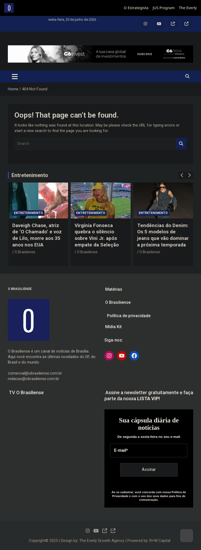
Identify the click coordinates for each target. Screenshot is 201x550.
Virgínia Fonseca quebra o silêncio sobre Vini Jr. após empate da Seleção (97, 235)
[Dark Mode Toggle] (186, 535)
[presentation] (182, 175)
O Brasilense (25, 252)
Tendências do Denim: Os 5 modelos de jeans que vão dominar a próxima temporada (163, 235)
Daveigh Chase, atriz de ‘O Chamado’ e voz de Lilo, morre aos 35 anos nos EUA (37, 235)
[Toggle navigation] (15, 76)
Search (181, 144)
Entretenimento (30, 175)
